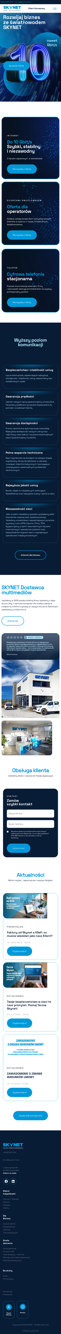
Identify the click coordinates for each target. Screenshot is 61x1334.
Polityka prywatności (30, 1331)
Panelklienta (9, 1314)
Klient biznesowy (36, 8)
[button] (54, 8)
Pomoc (22, 1313)
